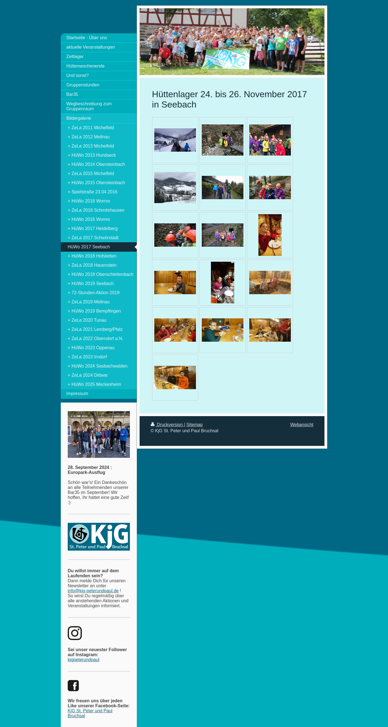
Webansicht (301, 424)
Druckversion (167, 424)
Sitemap (194, 424)
